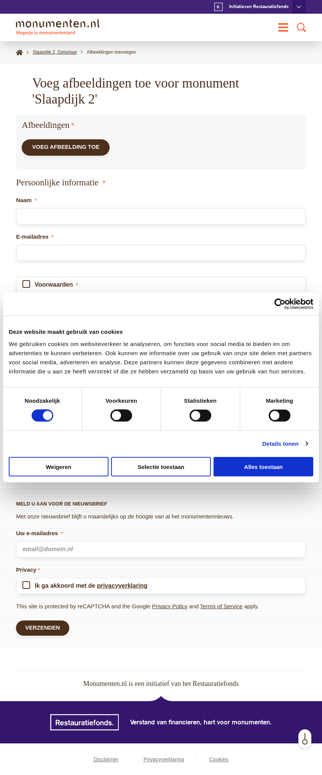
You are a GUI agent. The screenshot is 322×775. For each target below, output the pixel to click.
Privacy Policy (169, 606)
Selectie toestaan (161, 466)
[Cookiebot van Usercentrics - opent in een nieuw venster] (280, 304)
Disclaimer (106, 759)
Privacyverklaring (163, 759)
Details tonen (280, 443)
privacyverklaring (122, 585)
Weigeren (58, 466)
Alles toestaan (263, 466)
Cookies (219, 759)
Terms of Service (221, 606)
